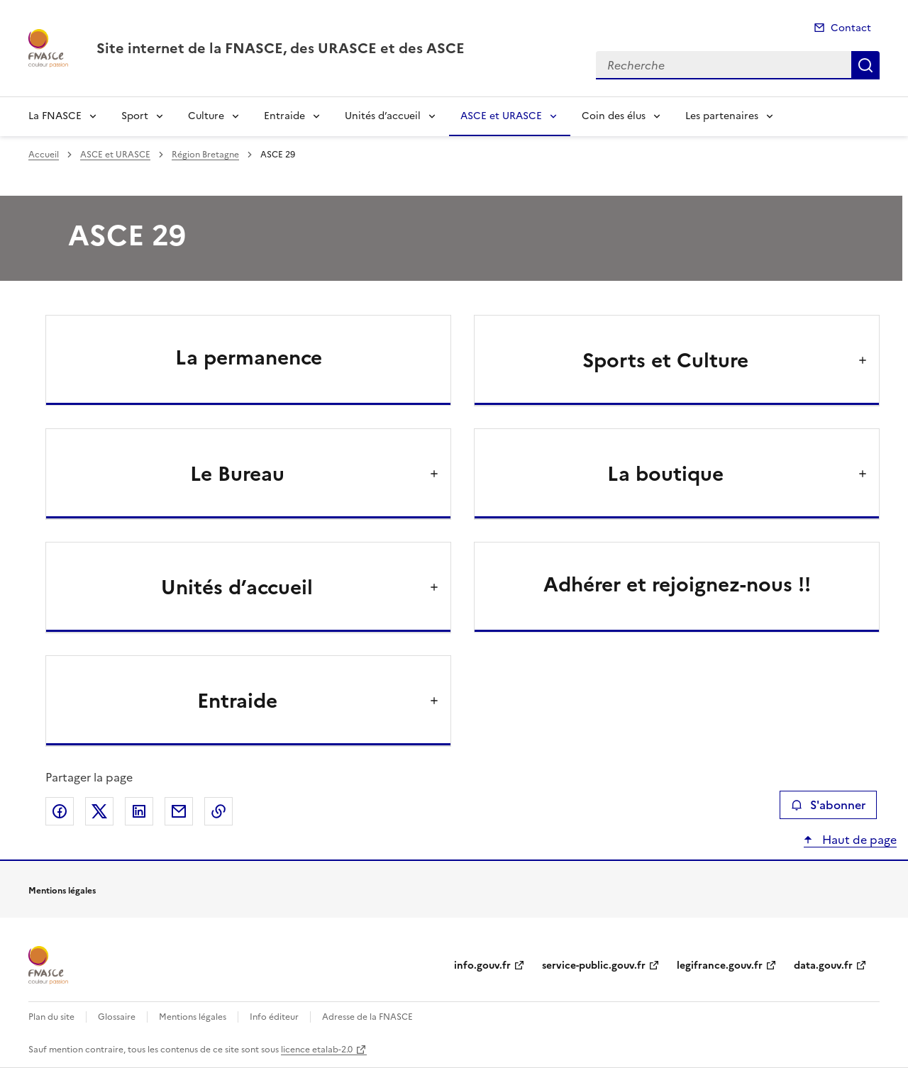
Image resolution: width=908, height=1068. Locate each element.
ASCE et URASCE (501, 116)
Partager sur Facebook (59, 811)
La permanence (248, 357)
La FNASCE (55, 116)
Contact (851, 28)
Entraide (284, 116)
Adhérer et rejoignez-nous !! (677, 584)
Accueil (43, 154)
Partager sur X (99, 811)
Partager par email (179, 811)
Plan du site (51, 1017)
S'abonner (828, 804)
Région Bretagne (205, 154)
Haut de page (858, 839)
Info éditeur (274, 1017)
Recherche (865, 65)
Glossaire (116, 1017)
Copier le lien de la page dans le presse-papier (218, 811)
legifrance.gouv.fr (720, 965)
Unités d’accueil (383, 116)
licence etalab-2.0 (317, 1049)
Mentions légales (192, 1017)
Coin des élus (614, 116)
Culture (206, 116)
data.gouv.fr (823, 965)
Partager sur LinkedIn (139, 811)
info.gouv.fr (482, 965)
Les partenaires (721, 116)
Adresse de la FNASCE (367, 1017)
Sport (134, 116)
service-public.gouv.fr (594, 965)
